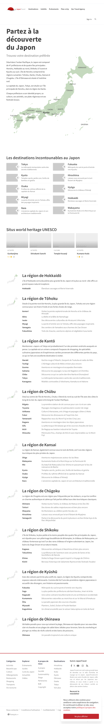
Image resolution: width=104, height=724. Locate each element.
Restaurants (11, 678)
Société (41, 671)
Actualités (26, 675)
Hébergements (12, 675)
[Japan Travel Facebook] (71, 665)
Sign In (89, 19)
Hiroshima (58, 665)
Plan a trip (65, 9)
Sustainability (43, 674)
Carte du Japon (28, 672)
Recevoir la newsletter (74, 692)
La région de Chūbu (39, 391)
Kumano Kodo (83, 253)
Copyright (42, 687)
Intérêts (44, 9)
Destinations (33, 9)
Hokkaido (58, 668)
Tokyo (56, 684)
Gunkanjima (12, 253)
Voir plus (57, 687)
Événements (54, 9)
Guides (25, 668)
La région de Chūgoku (41, 490)
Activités (9, 665)
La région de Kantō (38, 341)
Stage (40, 677)
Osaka (56, 681)
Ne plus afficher (81, 716)
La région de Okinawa (41, 619)
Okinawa (57, 678)
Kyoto (56, 675)
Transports (10, 684)
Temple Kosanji (60, 253)
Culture (9, 672)
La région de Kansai (39, 444)
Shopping (10, 681)
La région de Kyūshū (39, 571)
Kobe (56, 672)
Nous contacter (12, 710)
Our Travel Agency (78, 9)
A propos (41, 668)
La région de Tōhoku (40, 298)
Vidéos (24, 678)
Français (13, 714)
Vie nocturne (11, 687)
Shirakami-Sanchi (38, 253)
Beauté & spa (11, 668)
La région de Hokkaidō (41, 275)
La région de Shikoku (40, 529)
